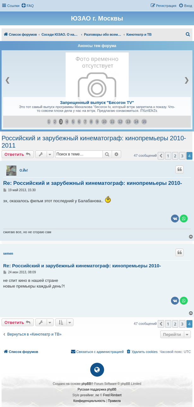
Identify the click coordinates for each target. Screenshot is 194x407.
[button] (161, 156)
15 (144, 122)
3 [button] (182, 156)
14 (136, 122)
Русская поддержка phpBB (97, 389)
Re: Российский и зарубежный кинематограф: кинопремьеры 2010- (92, 183)
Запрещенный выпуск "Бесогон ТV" (97, 102)
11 (112, 122)
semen (8, 253)
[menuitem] (27, 5)
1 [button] (168, 156)
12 (120, 122)
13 (128, 122)
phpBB (86, 384)
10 (104, 122)
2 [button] (175, 156)
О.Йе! (24, 170)
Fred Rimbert (112, 395)
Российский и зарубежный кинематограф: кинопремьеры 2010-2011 (94, 142)
